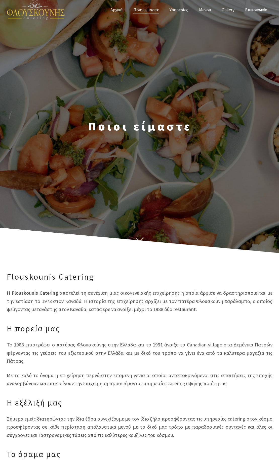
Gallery (228, 10)
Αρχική (116, 10)
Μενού (205, 10)
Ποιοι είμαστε (146, 10)
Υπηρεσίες (179, 10)
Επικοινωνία (256, 10)
